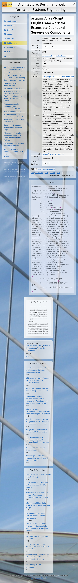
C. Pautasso (60, 56)
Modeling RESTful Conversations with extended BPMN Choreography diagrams (38, 557)
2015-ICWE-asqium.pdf (46, 169)
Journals (10, 30)
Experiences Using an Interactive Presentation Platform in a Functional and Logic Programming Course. (13, 96)
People (10, 34)
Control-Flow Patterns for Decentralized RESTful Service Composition (37, 546)
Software (10, 52)
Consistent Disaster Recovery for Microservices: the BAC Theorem (37, 485)
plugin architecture (53, 77)
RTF (58, 173)
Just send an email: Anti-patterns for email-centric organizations (36, 516)
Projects (10, 39)
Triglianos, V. (47, 56)
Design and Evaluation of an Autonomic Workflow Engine (13, 127)
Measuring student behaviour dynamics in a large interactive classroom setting (37, 458)
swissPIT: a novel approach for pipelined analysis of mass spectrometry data (14, 69)
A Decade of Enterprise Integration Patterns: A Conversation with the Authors (37, 440)
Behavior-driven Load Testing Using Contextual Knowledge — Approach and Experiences (37, 422)
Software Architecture (34, 346)
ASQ (43, 77)
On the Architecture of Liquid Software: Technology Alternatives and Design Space (37, 495)
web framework (68, 77)
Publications (12, 43)
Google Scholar (37, 173)
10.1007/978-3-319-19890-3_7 (53, 154)
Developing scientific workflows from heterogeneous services (13, 86)
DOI (46, 173)
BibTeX (52, 173)
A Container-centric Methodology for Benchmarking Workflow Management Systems (38, 411)
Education (11, 25)
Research (11, 47)
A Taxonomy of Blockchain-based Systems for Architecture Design (38, 505)
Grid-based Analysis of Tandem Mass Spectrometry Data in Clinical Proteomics (14, 77)
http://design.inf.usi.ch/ (39, 578)
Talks (9, 56)
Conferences (12, 21)
